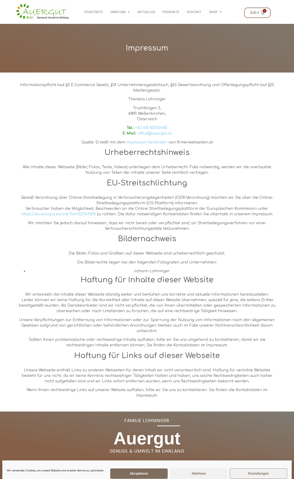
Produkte (170, 12)
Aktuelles (146, 12)
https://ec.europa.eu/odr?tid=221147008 (58, 214)
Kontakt (194, 12)
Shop (215, 12)
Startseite (93, 12)
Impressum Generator (146, 142)
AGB (110, 474)
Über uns (120, 12)
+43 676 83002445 (151, 128)
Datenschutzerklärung (166, 474)
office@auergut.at (154, 133)
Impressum (129, 474)
